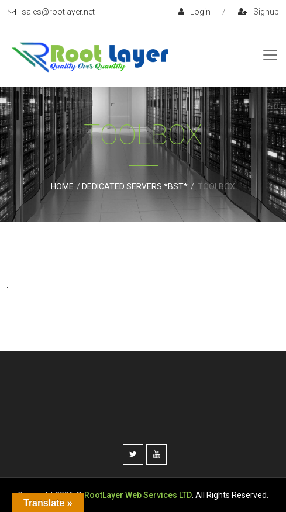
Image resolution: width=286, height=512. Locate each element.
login (194, 11)
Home (62, 186)
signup (258, 11)
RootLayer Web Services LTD (138, 495)
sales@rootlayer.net (51, 11)
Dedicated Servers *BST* (135, 186)
